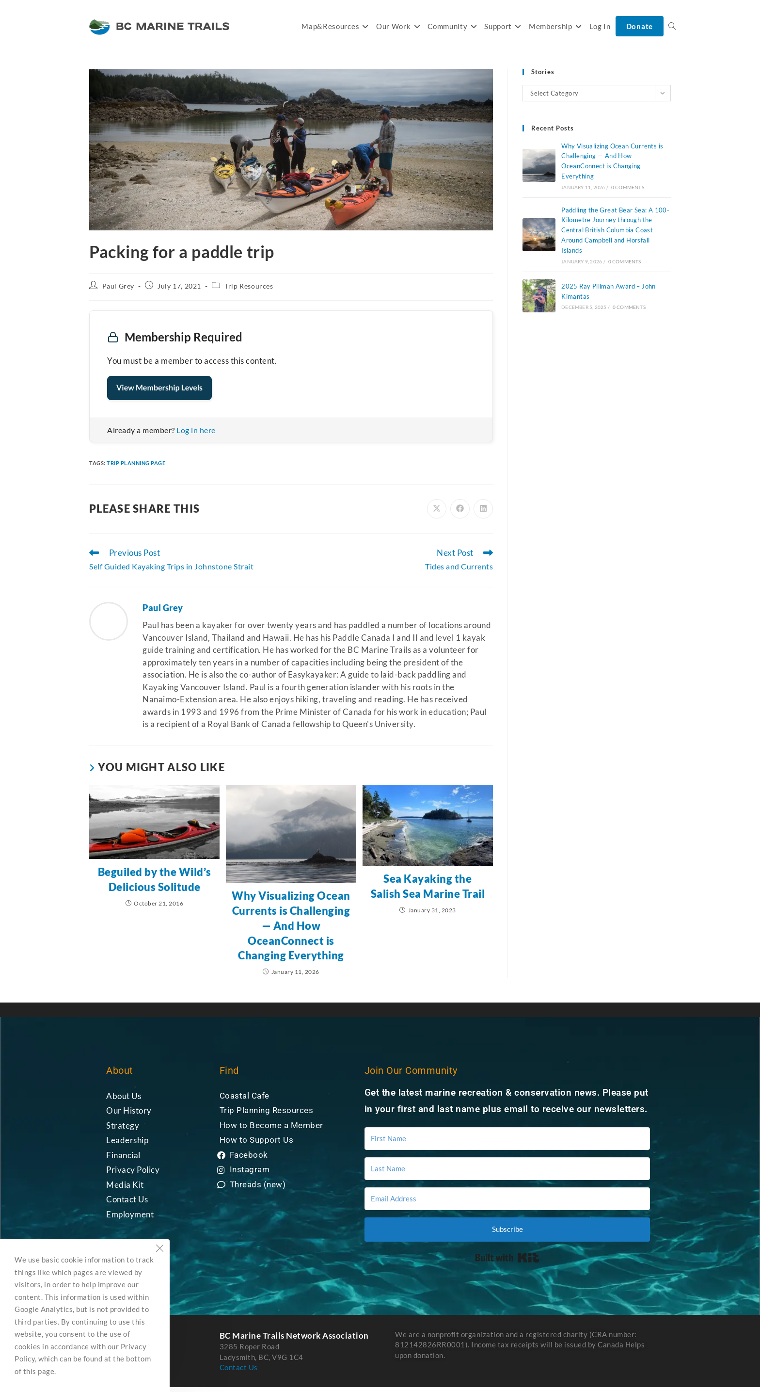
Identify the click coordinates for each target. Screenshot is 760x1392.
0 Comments (627, 187)
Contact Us (239, 1367)
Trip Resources (248, 286)
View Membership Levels (159, 387)
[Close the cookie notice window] (159, 1249)
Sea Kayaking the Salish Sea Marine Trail (428, 886)
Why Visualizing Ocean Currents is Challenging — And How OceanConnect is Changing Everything (291, 925)
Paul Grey (118, 286)
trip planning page (136, 463)
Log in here (196, 430)
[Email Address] (507, 1198)
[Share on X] (436, 508)
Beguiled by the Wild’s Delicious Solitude (154, 879)
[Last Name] (507, 1168)
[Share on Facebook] (460, 508)
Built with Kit (507, 1257)
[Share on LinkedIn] (483, 508)
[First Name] (507, 1138)
